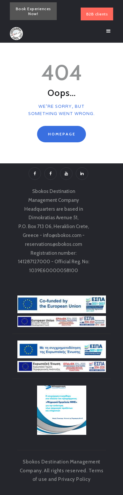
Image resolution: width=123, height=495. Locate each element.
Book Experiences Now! (33, 11)
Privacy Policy (74, 479)
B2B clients (97, 14)
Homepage (61, 133)
